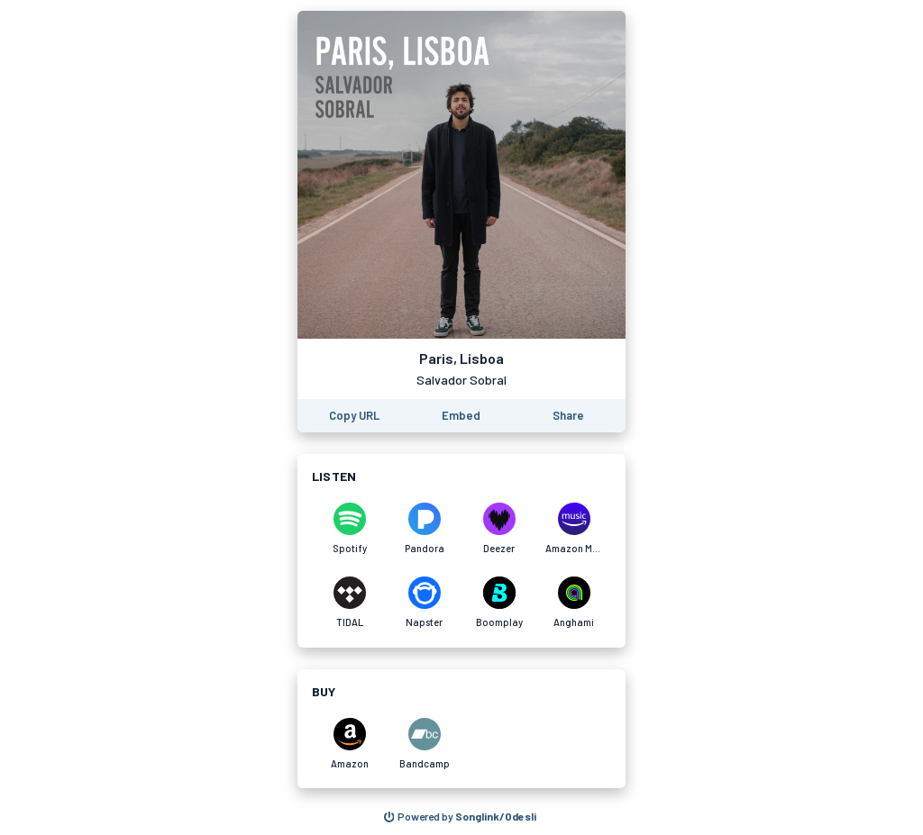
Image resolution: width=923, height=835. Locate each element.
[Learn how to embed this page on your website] (461, 416)
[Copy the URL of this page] (354, 416)
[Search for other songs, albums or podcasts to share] (460, 817)
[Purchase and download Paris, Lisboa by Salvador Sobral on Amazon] (349, 744)
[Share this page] (568, 416)
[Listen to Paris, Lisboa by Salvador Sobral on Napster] (424, 602)
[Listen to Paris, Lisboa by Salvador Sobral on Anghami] (573, 602)
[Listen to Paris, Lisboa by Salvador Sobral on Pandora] (424, 529)
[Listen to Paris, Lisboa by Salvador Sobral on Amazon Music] (573, 529)
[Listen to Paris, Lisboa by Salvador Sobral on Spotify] (349, 529)
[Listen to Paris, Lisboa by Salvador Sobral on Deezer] (499, 529)
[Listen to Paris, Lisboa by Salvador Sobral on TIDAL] (349, 602)
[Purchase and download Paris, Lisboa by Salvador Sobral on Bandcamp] (424, 744)
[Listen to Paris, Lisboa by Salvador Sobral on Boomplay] (499, 602)
